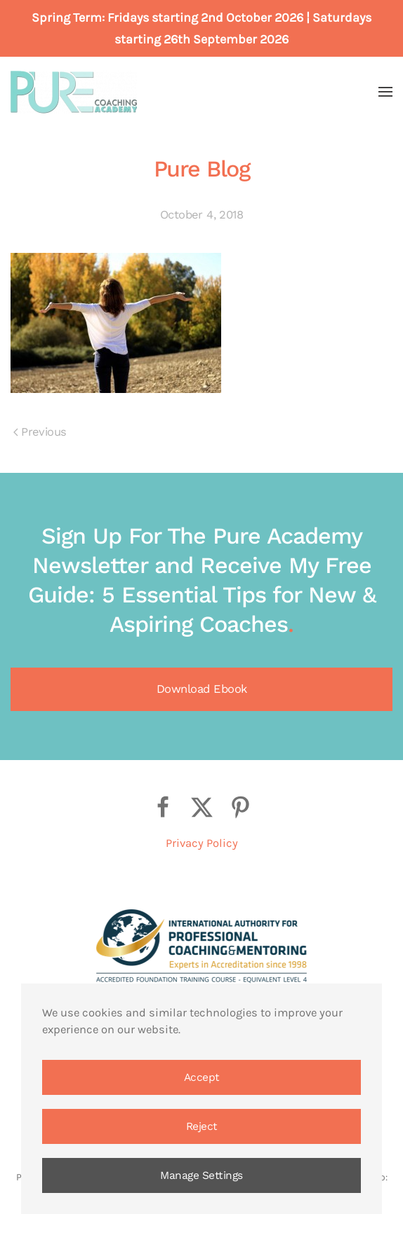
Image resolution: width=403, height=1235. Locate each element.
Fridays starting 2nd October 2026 (205, 17)
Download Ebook (202, 689)
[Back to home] (74, 92)
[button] (385, 92)
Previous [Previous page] (39, 432)
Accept (202, 1077)
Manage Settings (201, 1175)
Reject (202, 1126)
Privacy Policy (202, 843)
